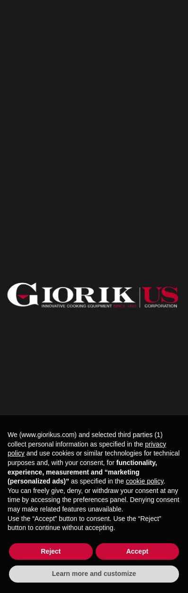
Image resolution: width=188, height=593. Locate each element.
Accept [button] (137, 551)
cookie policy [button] (144, 481)
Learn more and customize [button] (94, 573)
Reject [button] (51, 551)
